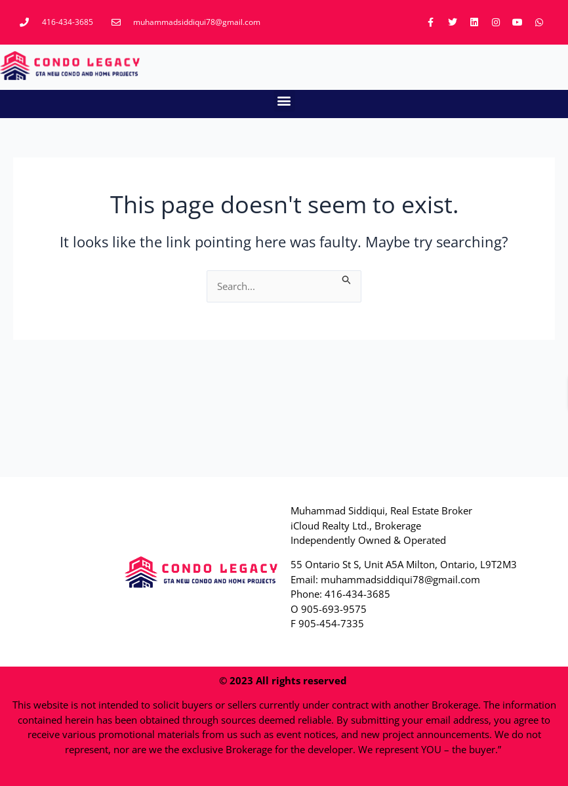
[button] (284, 101)
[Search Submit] (347, 277)
